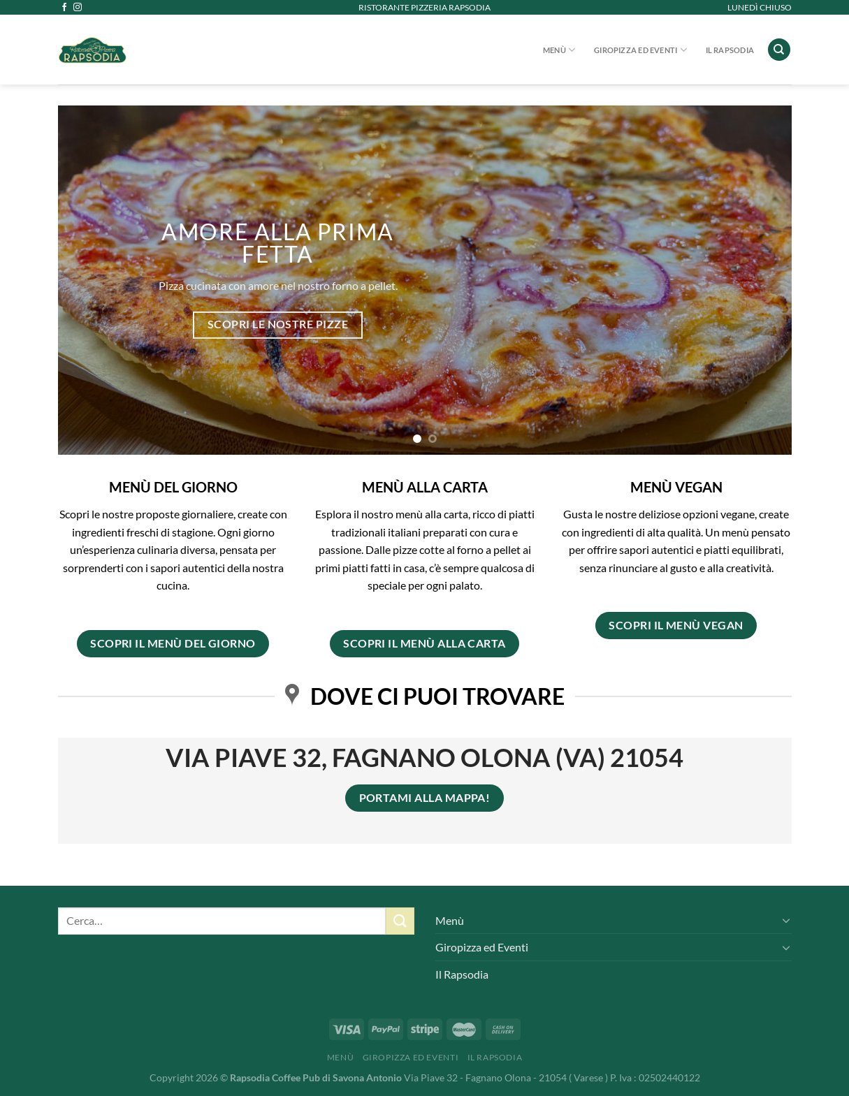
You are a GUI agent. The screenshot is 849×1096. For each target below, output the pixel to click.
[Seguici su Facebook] (64, 8)
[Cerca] (779, 49)
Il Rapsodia (730, 49)
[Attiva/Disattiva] (786, 920)
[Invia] (400, 921)
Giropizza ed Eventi (640, 50)
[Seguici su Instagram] (77, 8)
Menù (559, 50)
